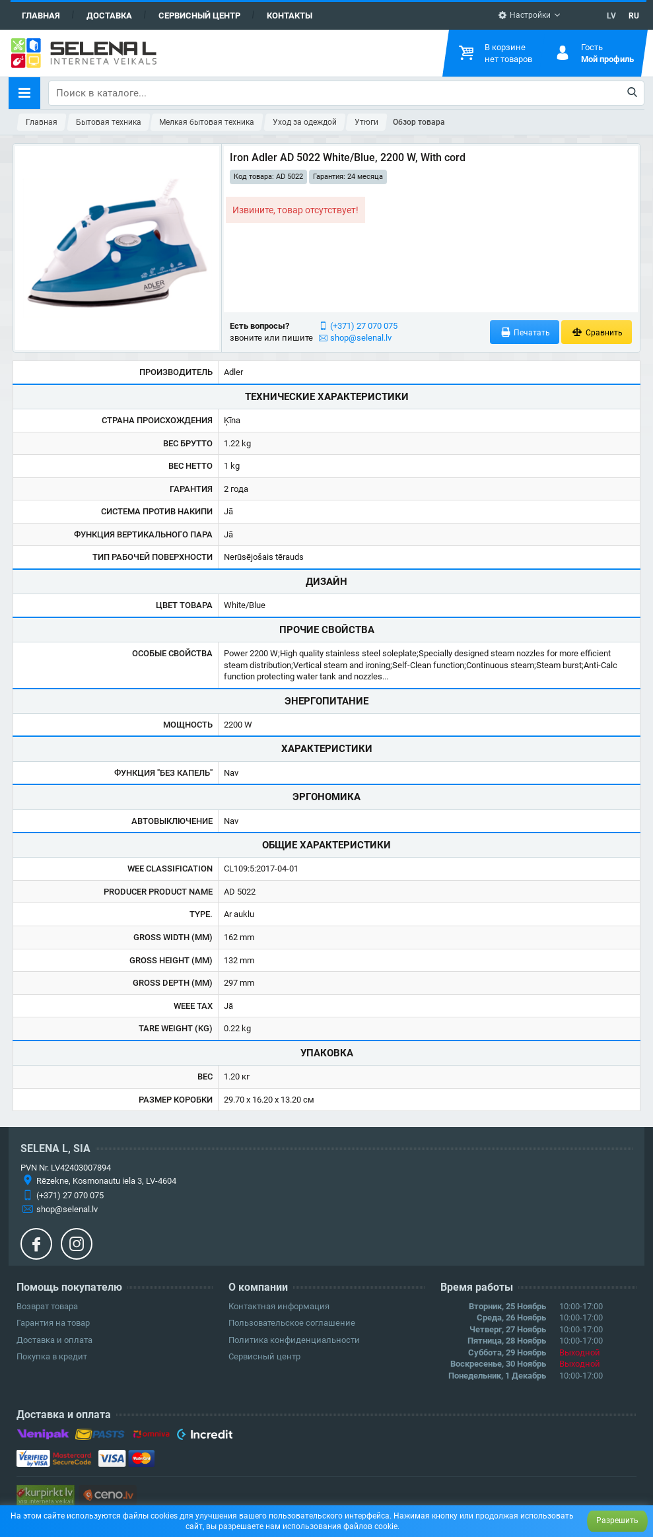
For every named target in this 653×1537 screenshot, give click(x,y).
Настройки (524, 15)
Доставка (109, 15)
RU (634, 15)
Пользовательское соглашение (291, 1323)
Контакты (289, 15)
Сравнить (596, 332)
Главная (41, 15)
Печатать (525, 332)
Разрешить (617, 1520)
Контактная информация (278, 1306)
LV (611, 15)
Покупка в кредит (52, 1356)
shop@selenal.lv (361, 338)
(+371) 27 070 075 (363, 326)
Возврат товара (47, 1306)
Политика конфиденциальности (294, 1340)
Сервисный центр (199, 15)
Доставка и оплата (54, 1340)
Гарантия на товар (53, 1323)
